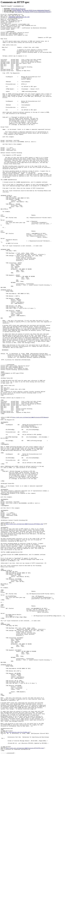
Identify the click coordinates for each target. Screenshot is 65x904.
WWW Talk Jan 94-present (18, 9)
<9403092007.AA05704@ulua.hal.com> (19, 17)
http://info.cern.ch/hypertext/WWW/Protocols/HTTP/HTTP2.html (25, 895)
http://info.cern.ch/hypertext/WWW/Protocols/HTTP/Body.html (24, 626)
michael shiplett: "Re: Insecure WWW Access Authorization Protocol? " (31, 10)
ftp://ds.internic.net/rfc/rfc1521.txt (18, 875)
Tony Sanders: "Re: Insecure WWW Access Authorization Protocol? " (33, 11)
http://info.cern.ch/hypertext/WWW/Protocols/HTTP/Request (30, 498)
